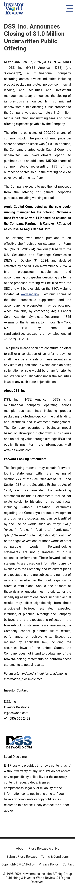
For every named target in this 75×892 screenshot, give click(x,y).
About (20, 848)
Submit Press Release (21, 856)
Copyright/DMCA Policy (18, 864)
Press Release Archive (43, 848)
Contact (68, 864)
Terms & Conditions (55, 856)
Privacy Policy (49, 864)
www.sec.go (29, 294)
